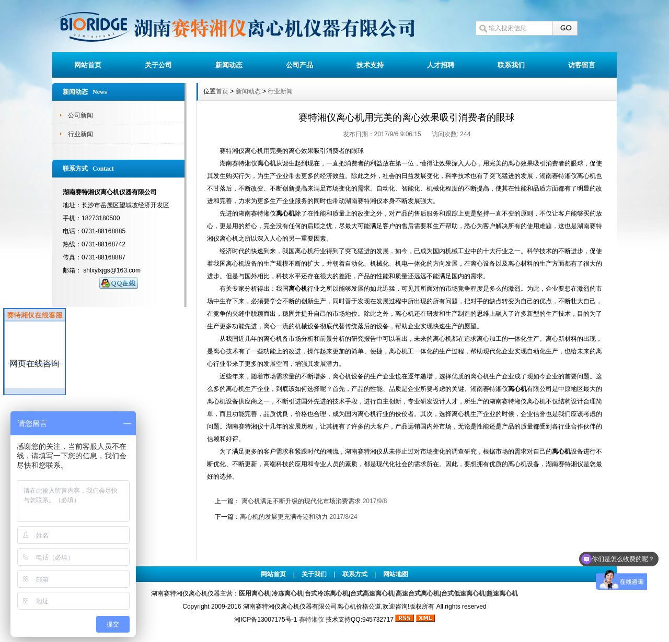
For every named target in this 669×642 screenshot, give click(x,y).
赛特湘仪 (311, 619)
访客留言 (581, 65)
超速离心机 (502, 593)
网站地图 (395, 574)
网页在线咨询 (34, 363)
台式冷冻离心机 (327, 593)
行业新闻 (80, 134)
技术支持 (370, 65)
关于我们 (314, 574)
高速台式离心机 (418, 593)
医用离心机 (254, 593)
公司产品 (299, 65)
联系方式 (354, 574)
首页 (222, 91)
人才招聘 (440, 65)
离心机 (266, 163)
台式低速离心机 (463, 593)
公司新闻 (80, 115)
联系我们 (511, 65)
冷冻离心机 (287, 593)
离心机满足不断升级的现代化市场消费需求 (301, 501)
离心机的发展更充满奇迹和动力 (284, 516)
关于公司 (158, 65)
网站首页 (87, 65)
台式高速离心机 (372, 593)
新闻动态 (229, 65)
